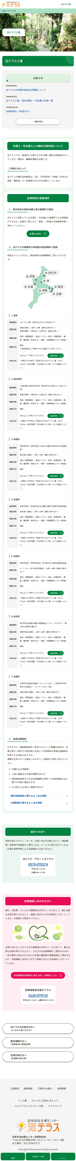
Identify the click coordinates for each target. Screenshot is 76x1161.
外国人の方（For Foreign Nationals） (38, 1073)
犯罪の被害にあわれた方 (38, 1046)
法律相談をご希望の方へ (18, 111)
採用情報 (38, 1109)
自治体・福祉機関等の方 (38, 1032)
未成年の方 (38, 1066)
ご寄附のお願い (38, 1115)
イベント (38, 1102)
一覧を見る (31, 121)
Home (4, 11)
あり (61, 965)
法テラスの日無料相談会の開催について (26, 89)
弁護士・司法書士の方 (38, 1039)
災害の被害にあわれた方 (38, 1059)
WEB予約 (54, 355)
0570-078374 (38, 864)
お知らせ (38, 1095)
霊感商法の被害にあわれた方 (38, 1052)
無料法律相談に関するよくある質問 (28, 795)
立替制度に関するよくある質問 (26, 802)
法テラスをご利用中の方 (38, 1025)
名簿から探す (35, 233)
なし (68, 965)
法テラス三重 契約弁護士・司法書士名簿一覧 (29, 100)
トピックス (38, 1088)
